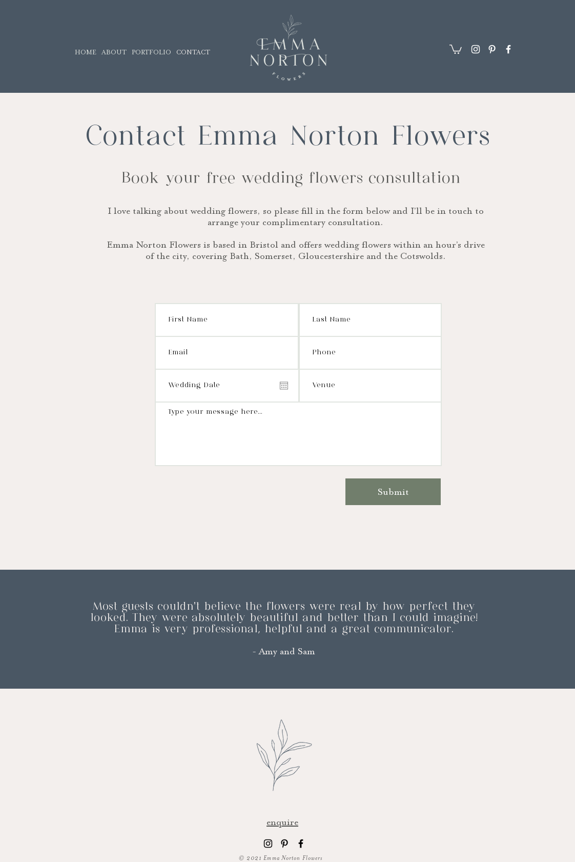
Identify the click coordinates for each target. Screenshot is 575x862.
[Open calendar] (284, 386)
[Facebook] (508, 49)
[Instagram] (475, 49)
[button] (455, 49)
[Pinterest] (492, 49)
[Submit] (393, 491)
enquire (282, 822)
